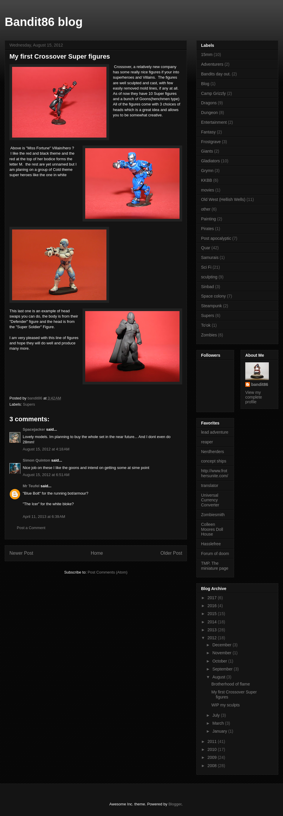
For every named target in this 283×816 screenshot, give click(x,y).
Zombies (209, 335)
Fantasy (208, 132)
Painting (208, 219)
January (220, 731)
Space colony (213, 296)
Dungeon (209, 112)
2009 (213, 757)
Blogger (174, 804)
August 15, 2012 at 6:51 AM (46, 475)
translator (209, 485)
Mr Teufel (31, 486)
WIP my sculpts (225, 705)
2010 (213, 749)
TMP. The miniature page (214, 566)
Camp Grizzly (213, 93)
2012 (213, 637)
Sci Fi (206, 267)
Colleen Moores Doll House (212, 529)
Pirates (207, 228)
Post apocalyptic (216, 238)
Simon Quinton (37, 460)
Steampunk (211, 305)
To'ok (205, 325)
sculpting (209, 277)
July (216, 715)
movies (207, 190)
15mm (207, 54)
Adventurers (212, 64)
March (218, 723)
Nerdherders (212, 451)
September (222, 669)
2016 (213, 605)
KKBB (206, 180)
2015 (213, 613)
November (222, 652)
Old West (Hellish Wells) (223, 199)
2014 (213, 622)
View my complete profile (253, 397)
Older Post (171, 553)
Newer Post (21, 553)
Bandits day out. (216, 74)
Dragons (209, 102)
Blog (205, 83)
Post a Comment (31, 528)
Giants (207, 151)
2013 (213, 629)
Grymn (207, 170)
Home (97, 553)
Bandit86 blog (44, 21)
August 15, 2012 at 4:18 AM (46, 449)
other (205, 209)
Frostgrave (211, 141)
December (222, 644)
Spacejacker (34, 429)
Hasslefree (211, 543)
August (219, 677)
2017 (213, 597)
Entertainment (214, 122)
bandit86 (259, 384)
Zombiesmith (213, 514)
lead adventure (214, 432)
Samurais (209, 257)
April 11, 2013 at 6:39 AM (44, 516)
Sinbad (207, 286)
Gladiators (210, 160)
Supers (29, 404)
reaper (207, 442)
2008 (213, 765)
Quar (205, 247)
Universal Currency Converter (210, 500)
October (220, 661)
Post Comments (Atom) (107, 572)
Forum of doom (215, 553)
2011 (213, 741)
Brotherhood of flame (230, 684)
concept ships (213, 461)
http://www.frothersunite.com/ (214, 473)
